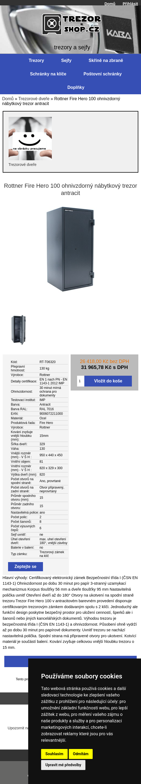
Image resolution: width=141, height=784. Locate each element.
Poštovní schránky (103, 74)
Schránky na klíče (48, 74)
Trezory (36, 60)
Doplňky (75, 87)
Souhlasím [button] (54, 754)
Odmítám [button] (81, 754)
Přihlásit (130, 4)
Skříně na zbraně (106, 60)
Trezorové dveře (33, 98)
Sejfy (66, 60)
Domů (109, 4)
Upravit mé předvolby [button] (63, 765)
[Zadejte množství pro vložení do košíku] (81, 381)
